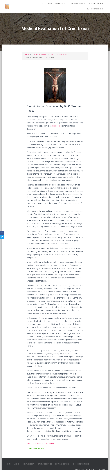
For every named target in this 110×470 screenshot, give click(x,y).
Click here (56, 126)
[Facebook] (2, 233)
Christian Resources (78, 3)
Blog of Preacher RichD (95, 9)
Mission (49, 3)
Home (42, 3)
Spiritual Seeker (61, 3)
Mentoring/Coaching (96, 3)
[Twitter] (2, 237)
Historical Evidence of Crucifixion (40, 443)
